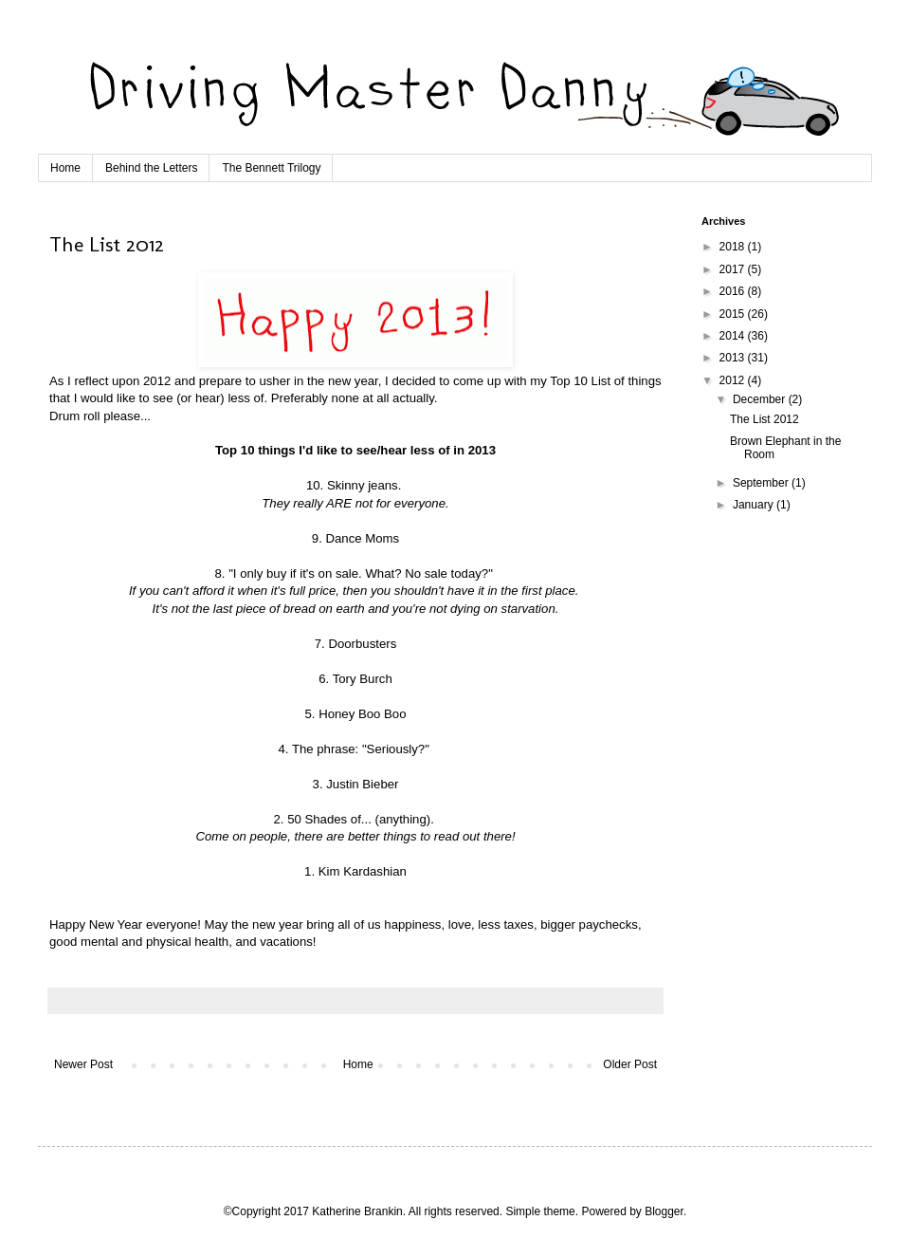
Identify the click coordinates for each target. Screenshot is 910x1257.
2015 (733, 314)
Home (65, 168)
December (761, 399)
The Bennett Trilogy (271, 168)
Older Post (630, 1064)
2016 (733, 291)
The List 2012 (764, 419)
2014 (733, 335)
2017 (733, 269)
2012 (733, 380)
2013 (733, 357)
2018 (733, 246)
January (754, 504)
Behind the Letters (151, 168)
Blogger (664, 1211)
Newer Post (83, 1064)
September (762, 483)
